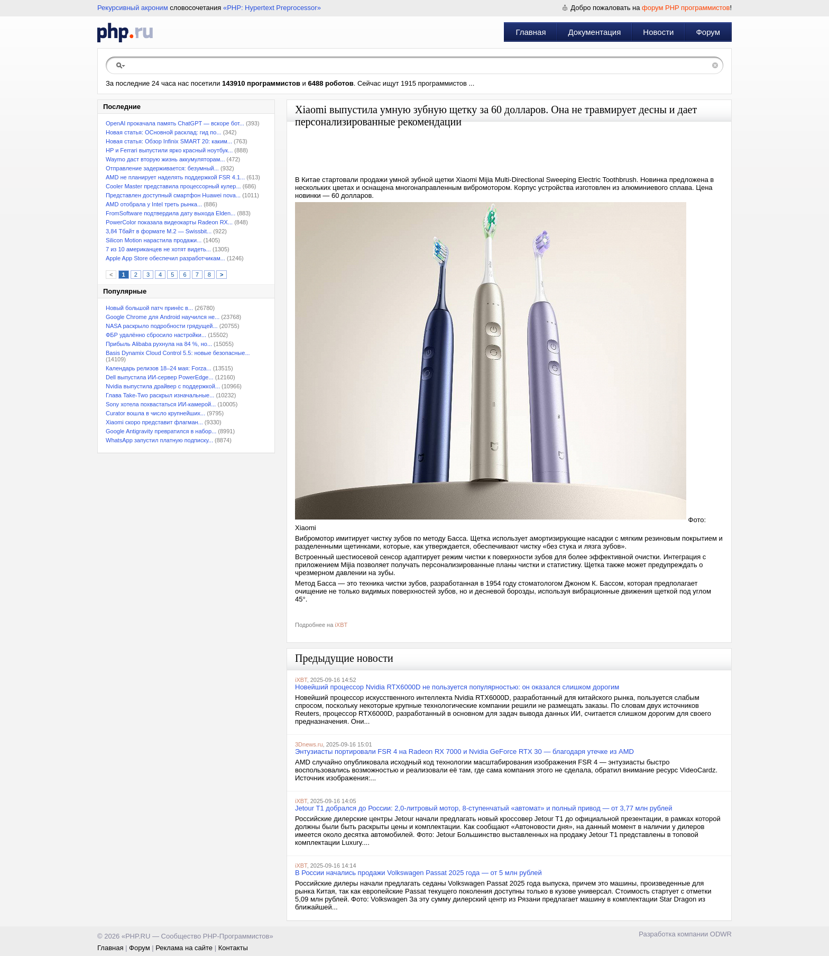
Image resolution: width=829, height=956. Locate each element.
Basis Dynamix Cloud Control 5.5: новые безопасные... (178, 353)
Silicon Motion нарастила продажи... (153, 240)
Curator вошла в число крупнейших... (155, 413)
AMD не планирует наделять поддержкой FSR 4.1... (175, 177)
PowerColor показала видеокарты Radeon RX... (169, 222)
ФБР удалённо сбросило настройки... (156, 335)
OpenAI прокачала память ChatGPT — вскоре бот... (175, 123)
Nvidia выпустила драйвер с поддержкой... (163, 386)
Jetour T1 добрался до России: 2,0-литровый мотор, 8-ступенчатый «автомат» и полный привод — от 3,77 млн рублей (484, 808)
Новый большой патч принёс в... (149, 308)
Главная (530, 32)
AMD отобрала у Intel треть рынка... (154, 204)
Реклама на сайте (184, 948)
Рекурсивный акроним (132, 8)
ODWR (721, 934)
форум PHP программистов (686, 8)
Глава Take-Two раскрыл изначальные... (160, 395)
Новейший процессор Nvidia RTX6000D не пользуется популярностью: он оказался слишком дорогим (457, 687)
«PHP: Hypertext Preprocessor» (272, 8)
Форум (708, 32)
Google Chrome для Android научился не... (162, 317)
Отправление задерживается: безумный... (162, 168)
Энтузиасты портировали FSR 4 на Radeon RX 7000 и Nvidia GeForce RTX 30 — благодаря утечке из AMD (464, 751)
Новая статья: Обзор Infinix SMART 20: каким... (169, 141)
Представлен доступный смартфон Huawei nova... (173, 195)
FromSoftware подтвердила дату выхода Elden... (170, 213)
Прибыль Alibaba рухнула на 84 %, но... (159, 344)
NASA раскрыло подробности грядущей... (162, 326)
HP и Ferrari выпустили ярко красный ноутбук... (169, 150)
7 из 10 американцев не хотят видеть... (158, 249)
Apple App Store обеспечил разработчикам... (165, 258)
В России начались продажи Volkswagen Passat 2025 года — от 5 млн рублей (418, 873)
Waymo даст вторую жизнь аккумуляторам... (165, 159)
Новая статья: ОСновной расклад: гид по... (164, 132)
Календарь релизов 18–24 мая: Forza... (158, 368)
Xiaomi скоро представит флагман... (154, 422)
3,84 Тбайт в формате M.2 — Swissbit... (158, 231)
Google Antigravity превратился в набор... (161, 431)
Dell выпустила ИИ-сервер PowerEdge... (160, 377)
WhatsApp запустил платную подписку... (159, 440)
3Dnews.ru (309, 744)
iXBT (341, 625)
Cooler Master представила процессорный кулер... (173, 186)
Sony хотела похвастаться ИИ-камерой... (161, 404)
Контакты (233, 948)
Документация (594, 32)
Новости (658, 32)
